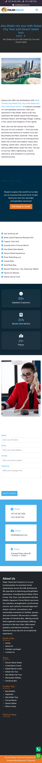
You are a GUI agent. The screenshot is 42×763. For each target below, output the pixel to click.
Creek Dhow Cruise (13, 666)
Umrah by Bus (11, 681)
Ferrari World (10, 700)
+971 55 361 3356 (12, 1)
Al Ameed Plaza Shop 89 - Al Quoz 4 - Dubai (21, 554)
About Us (9, 646)
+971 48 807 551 (17, 517)
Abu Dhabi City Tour (13, 675)
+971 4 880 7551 (29, 1)
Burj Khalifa (10, 691)
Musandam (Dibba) (13, 678)
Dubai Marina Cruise (13, 669)
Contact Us (10, 652)
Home (7, 643)
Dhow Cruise (10, 706)
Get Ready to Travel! (21, 207)
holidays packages (13, 649)
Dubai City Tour (11, 672)
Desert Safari (10, 703)
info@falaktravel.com (21, 5)
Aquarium (9, 694)
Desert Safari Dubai (13, 663)
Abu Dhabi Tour (11, 697)
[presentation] (18, 484)
